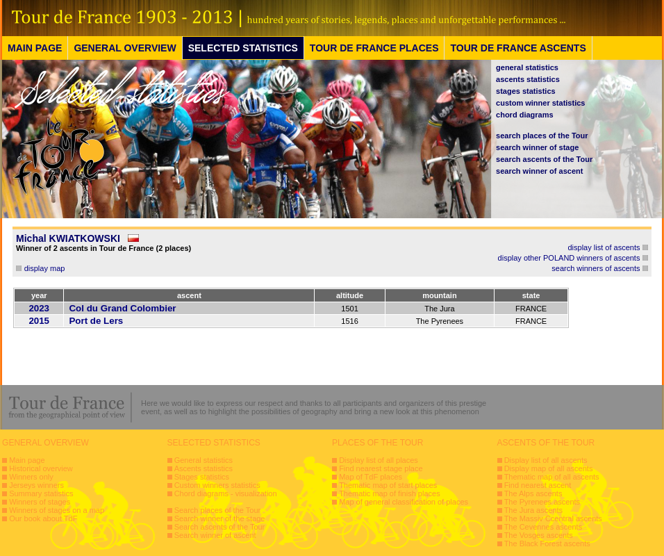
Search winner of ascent (215, 535)
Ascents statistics (203, 468)
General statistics (203, 460)
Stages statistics (201, 477)
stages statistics (526, 91)
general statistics (527, 67)
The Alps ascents (533, 493)
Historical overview (41, 468)
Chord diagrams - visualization (225, 493)
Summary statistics (41, 493)
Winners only (31, 477)
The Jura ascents (533, 510)
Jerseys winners (36, 485)
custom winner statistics (540, 103)
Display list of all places (378, 460)
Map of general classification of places (403, 502)
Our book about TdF (43, 518)
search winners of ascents (595, 268)
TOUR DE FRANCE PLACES (374, 48)
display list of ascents (604, 247)
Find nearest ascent (538, 485)
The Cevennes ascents (543, 527)
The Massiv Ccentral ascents (553, 518)
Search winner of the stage (219, 518)
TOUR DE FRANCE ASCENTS (518, 48)
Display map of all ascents (548, 468)
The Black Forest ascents (547, 543)
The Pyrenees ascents (542, 502)
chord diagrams (525, 115)
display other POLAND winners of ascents (569, 258)
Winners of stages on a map (56, 510)
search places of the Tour (542, 135)
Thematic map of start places (388, 485)
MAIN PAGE (35, 48)
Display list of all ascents (546, 460)
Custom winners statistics (217, 485)
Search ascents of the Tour (219, 527)
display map (44, 268)
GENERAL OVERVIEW (125, 48)
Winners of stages (39, 502)
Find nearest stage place (380, 468)
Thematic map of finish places (389, 493)
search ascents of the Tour (544, 159)
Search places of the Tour (217, 510)
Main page (26, 460)
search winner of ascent (539, 171)
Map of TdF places (370, 477)
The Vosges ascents (538, 535)
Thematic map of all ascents (551, 477)
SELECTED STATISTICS (243, 48)
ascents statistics (528, 79)
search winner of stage (537, 147)
